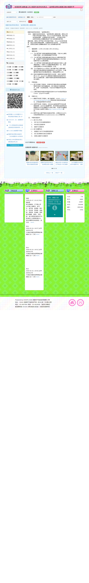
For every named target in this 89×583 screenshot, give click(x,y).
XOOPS (26, 300)
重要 (20, 69)
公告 (8, 78)
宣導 (15, 78)
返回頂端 (80, 302)
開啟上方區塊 (81, 9)
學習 (13, 84)
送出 (30, 21)
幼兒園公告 (11, 58)
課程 (13, 66)
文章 (8, 84)
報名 (13, 69)
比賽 (8, 75)
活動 (8, 72)
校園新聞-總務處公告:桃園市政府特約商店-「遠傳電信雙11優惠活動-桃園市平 (44, 7)
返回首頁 (72, 302)
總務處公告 (21, 17)
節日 (20, 81)
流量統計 (75, 190)
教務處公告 (11, 35)
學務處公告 (11, 38)
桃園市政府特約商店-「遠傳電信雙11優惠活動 (21, 25)
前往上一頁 (49, 172)
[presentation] (27, 156)
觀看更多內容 (14, 145)
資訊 (15, 72)
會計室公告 (11, 52)
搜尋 (54, 17)
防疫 (15, 81)
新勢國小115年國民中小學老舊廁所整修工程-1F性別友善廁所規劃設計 (15, 116)
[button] (52, 168)
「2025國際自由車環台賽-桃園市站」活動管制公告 (76, 164)
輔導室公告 (11, 45)
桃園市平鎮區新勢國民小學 (41, 300)
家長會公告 (11, 55)
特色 (8, 66)
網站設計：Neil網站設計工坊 (9, 303)
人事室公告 (11, 48)
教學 (20, 66)
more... (33, 222)
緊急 (8, 69)
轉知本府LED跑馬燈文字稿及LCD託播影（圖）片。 (62, 164)
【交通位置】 (48, 302)
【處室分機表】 (46, 304)
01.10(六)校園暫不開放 (15, 130)
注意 (15, 75)
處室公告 (10, 32)
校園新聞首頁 (11, 17)
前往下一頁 (59, 172)
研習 (8, 81)
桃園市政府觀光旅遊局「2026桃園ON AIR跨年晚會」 (15, 136)
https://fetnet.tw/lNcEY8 (56, 109)
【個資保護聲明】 (44, 306)
